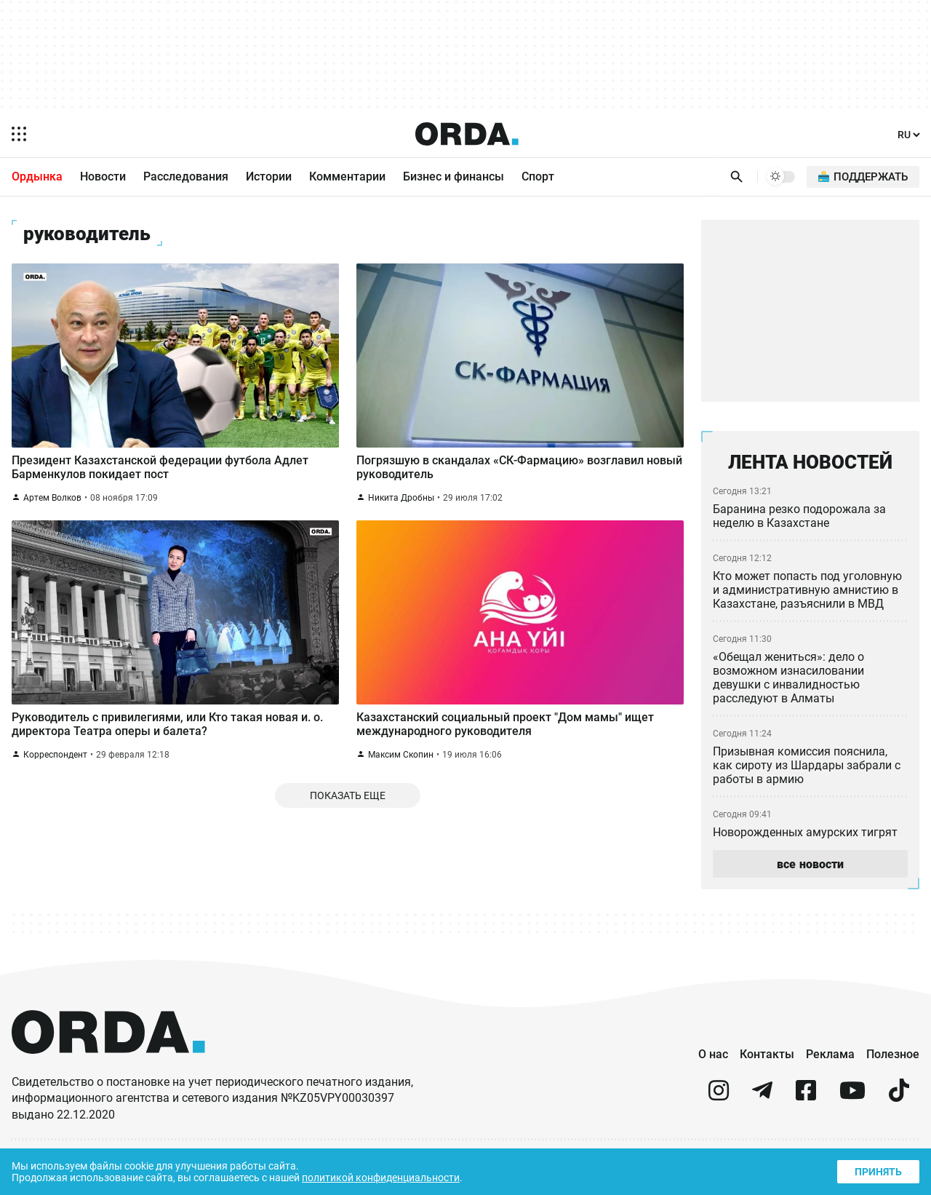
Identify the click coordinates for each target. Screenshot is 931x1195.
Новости (103, 178)
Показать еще (347, 810)
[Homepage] (466, 134)
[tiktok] (899, 1097)
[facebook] (806, 1097)
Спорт (538, 178)
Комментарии (347, 178)
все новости (810, 865)
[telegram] (762, 1097)
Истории (269, 178)
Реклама (830, 1055)
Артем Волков (52, 504)
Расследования (185, 178)
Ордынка (37, 178)
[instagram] (719, 1097)
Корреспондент (56, 767)
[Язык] (907, 135)
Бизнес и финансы (453, 178)
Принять (877, 1170)
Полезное (892, 1055)
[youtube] (852, 1097)
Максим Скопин (401, 767)
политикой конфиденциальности (394, 1176)
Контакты (767, 1055)
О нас (713, 1055)
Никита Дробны (401, 504)
